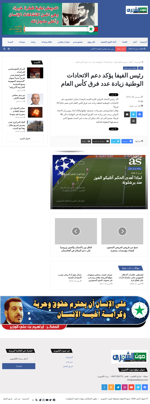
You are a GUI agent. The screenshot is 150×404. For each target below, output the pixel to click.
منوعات (22, 42)
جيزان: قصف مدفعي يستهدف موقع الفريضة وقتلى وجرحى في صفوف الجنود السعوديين (99, 277)
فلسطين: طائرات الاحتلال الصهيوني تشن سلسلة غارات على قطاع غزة (131, 277)
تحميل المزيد (25, 138)
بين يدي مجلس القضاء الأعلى (102, 49)
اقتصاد (124, 42)
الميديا (10, 42)
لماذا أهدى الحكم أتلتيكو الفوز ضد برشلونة (120, 180)
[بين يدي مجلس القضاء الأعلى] (35, 99)
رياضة (33, 42)
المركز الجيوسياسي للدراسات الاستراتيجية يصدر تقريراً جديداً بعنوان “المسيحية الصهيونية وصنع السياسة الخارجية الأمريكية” (16, 78)
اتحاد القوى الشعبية (108, 42)
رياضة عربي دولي (130, 68)
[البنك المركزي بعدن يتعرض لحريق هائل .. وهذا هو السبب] (35, 126)
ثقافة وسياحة (46, 42)
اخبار (135, 42)
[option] (99, 180)
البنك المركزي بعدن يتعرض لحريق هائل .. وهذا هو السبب (16, 125)
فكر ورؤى (91, 42)
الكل (131, 62)
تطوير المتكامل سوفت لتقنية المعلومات (81, 399)
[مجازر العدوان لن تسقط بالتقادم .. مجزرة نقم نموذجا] (35, 112)
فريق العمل (68, 366)
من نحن (69, 362)
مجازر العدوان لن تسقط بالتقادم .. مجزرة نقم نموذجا (17, 111)
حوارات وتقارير (64, 42)
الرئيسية (143, 42)
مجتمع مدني (78, 42)
